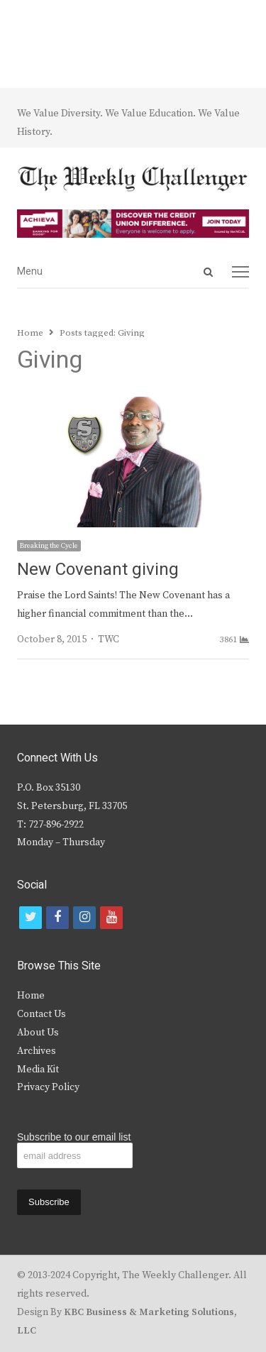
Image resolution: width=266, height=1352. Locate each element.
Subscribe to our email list (74, 1137)
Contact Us (41, 1014)
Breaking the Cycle (49, 546)
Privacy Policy (48, 1087)
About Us (38, 1032)
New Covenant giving (98, 569)
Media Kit (38, 1069)
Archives (36, 1051)
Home (31, 995)
